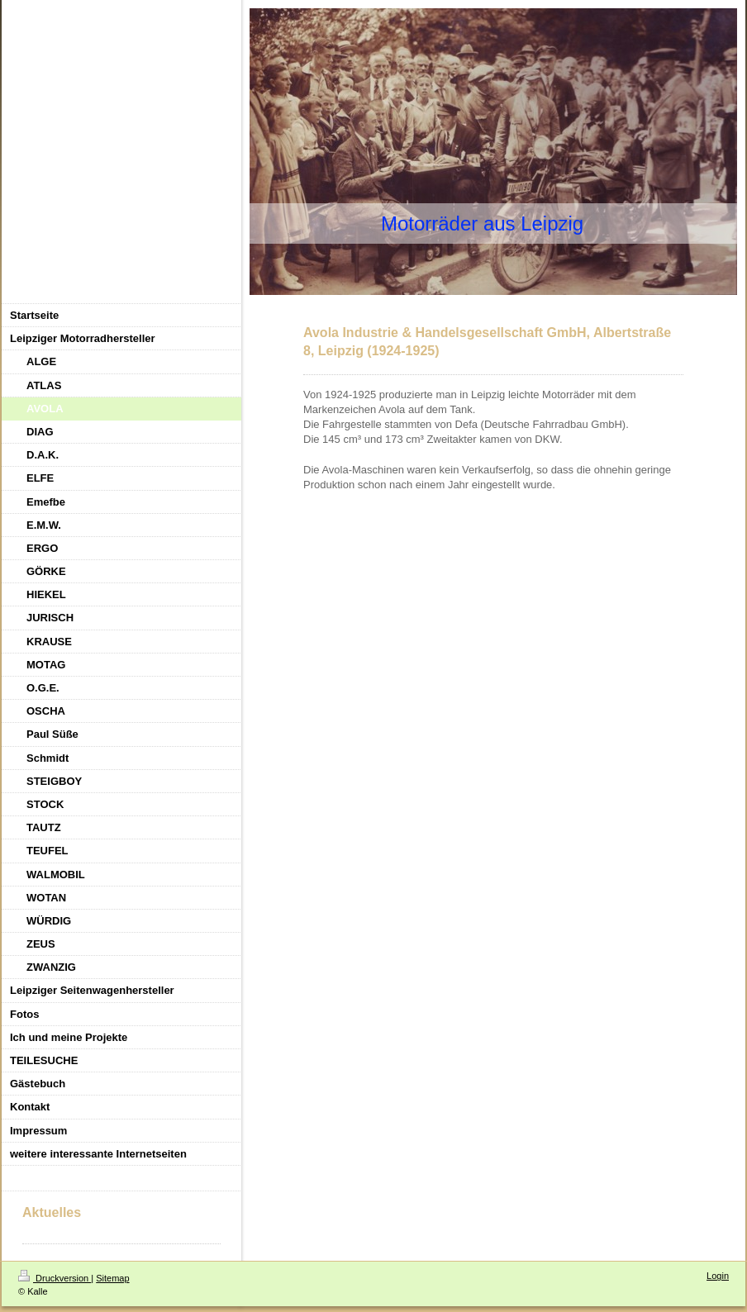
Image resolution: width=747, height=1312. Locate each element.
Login (718, 1276)
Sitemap (112, 1278)
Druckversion (54, 1278)
